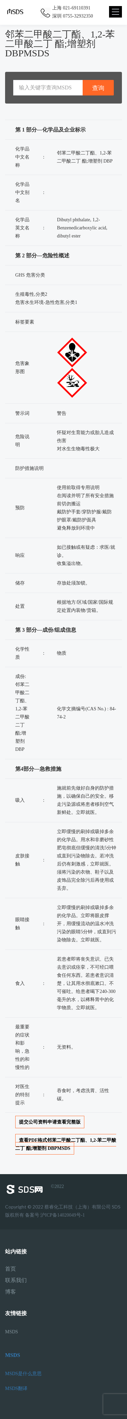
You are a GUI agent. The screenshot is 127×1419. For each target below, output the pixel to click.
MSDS (11, 1331)
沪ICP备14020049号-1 (62, 1215)
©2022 (34, 1189)
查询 (98, 88)
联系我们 (16, 1280)
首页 (10, 1269)
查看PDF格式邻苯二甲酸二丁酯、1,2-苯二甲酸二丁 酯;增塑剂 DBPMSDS (65, 1144)
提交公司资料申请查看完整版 (50, 1122)
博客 (10, 1292)
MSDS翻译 (16, 1388)
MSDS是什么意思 (23, 1373)
